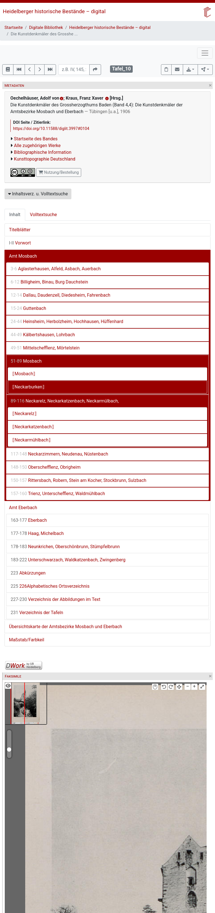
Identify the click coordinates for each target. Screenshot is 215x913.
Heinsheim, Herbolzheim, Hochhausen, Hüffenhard (67, 321)
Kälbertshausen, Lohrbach (43, 334)
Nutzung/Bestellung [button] (59, 172)
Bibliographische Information (42, 152)
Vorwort (20, 243)
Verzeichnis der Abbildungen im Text (55, 599)
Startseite (13, 27)
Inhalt (14, 214)
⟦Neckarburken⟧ (28, 387)
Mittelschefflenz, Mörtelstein (45, 348)
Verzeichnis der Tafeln (37, 612)
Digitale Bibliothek (46, 27)
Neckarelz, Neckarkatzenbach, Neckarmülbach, (65, 401)
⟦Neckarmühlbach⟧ (31, 440)
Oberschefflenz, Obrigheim (46, 467)
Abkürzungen (28, 573)
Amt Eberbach (23, 507)
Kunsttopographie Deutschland (44, 159)
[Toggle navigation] (205, 53)
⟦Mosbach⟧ (23, 373)
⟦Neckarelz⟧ (24, 413)
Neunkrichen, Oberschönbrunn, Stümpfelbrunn (65, 546)
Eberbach (29, 520)
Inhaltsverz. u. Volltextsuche (38, 193)
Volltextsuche (43, 214)
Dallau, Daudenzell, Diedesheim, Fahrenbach (60, 295)
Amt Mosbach (23, 256)
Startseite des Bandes (36, 138)
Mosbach (26, 361)
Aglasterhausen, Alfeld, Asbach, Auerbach (56, 268)
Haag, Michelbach (37, 533)
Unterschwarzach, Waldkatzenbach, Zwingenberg (68, 559)
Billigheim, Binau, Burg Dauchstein (49, 282)
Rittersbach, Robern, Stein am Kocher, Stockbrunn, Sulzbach (78, 480)
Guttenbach (28, 308)
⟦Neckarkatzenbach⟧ (33, 426)
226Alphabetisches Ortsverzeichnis (50, 586)
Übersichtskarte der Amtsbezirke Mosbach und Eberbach (65, 626)
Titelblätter (20, 229)
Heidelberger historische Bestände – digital (54, 11)
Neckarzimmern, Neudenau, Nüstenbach (59, 454)
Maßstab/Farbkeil (26, 639)
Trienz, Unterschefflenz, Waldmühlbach (58, 493)
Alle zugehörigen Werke (37, 145)
